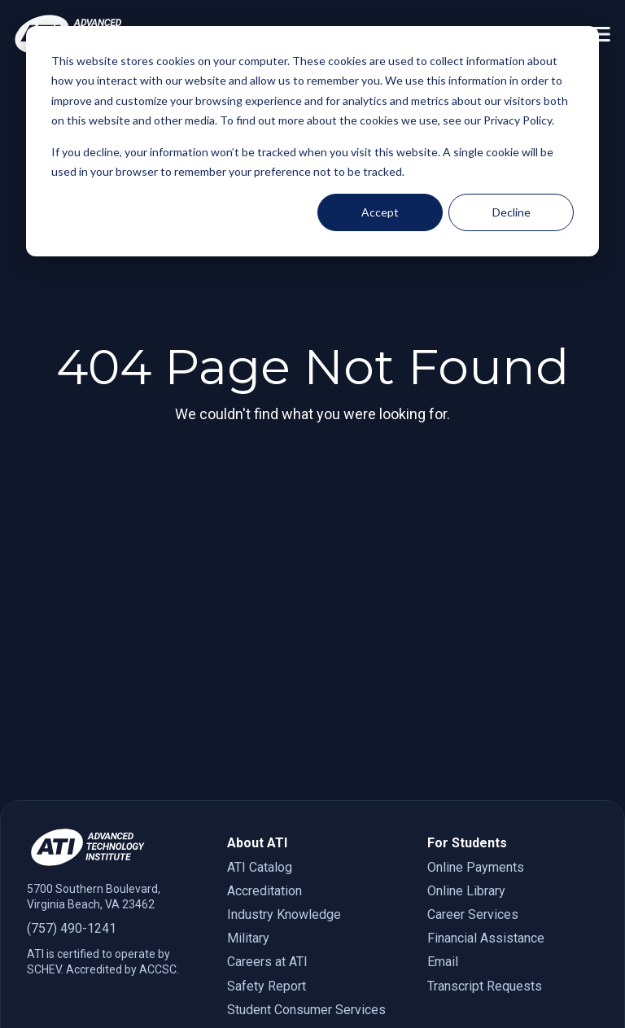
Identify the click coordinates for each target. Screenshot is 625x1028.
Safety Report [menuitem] (266, 986)
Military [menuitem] (248, 938)
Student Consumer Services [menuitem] (306, 1009)
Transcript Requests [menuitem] (484, 986)
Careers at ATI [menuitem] (267, 961)
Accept (380, 212)
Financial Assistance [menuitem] (485, 938)
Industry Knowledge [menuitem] (284, 914)
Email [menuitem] (442, 961)
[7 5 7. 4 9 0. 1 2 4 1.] (112, 928)
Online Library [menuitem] (466, 891)
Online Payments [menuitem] (475, 867)
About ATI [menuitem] (257, 843)
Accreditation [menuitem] (264, 891)
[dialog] (312, 141)
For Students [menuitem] (467, 843)
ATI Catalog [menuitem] (259, 867)
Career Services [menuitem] (472, 914)
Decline (511, 212)
